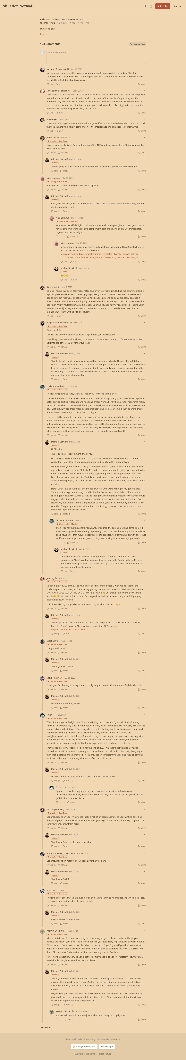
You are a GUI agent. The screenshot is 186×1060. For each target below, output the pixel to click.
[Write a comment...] (96, 57)
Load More (46, 1027)
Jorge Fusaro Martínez (57, 322)
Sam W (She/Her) (55, 809)
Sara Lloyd (51, 286)
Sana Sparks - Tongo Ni (58, 90)
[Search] (145, 6)
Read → (44, 34)
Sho (48, 890)
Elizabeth (51, 640)
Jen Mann (51, 137)
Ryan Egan (51, 119)
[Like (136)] (72, 23)
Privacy (91, 1039)
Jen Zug (50, 578)
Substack (79, 1053)
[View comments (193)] (80, 23)
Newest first (137, 44)
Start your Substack (84, 1046)
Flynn (49, 714)
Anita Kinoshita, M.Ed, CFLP (60, 853)
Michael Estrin (47, 23)
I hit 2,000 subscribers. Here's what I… (62, 19)
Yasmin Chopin (54, 930)
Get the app (107, 1046)
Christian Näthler (55, 386)
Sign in (177, 6)
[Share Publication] (151, 6)
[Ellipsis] (144, 69)
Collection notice (112, 1039)
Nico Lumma (53, 177)
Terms (100, 1039)
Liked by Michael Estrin (57, 141)
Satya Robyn (52, 677)
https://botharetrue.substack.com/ (68, 629)
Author (55, 163)
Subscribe (163, 6)
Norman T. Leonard (56, 68)
